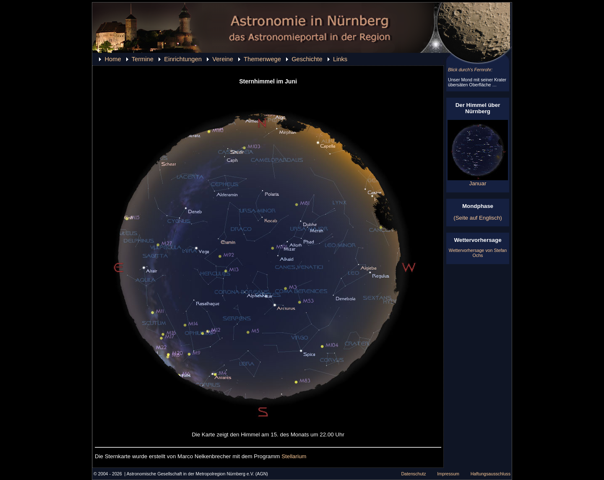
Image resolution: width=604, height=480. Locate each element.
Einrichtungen (183, 59)
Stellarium (293, 456)
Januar (478, 181)
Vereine (222, 59)
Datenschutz (413, 473)
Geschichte (307, 59)
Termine (143, 59)
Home (112, 59)
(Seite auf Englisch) (477, 218)
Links (340, 59)
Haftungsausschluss (490, 473)
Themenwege (262, 59)
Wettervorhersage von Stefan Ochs (478, 253)
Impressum (448, 473)
